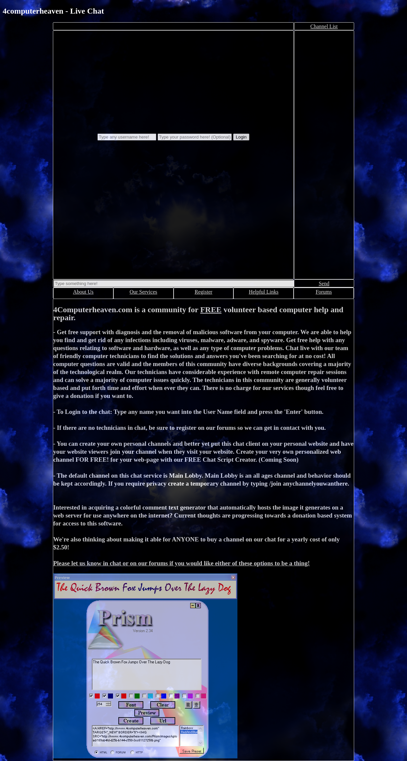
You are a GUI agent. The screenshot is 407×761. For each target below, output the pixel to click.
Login (241, 137)
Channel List (324, 26)
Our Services (143, 292)
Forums (324, 292)
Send (324, 283)
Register (203, 292)
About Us (83, 292)
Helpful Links (263, 292)
